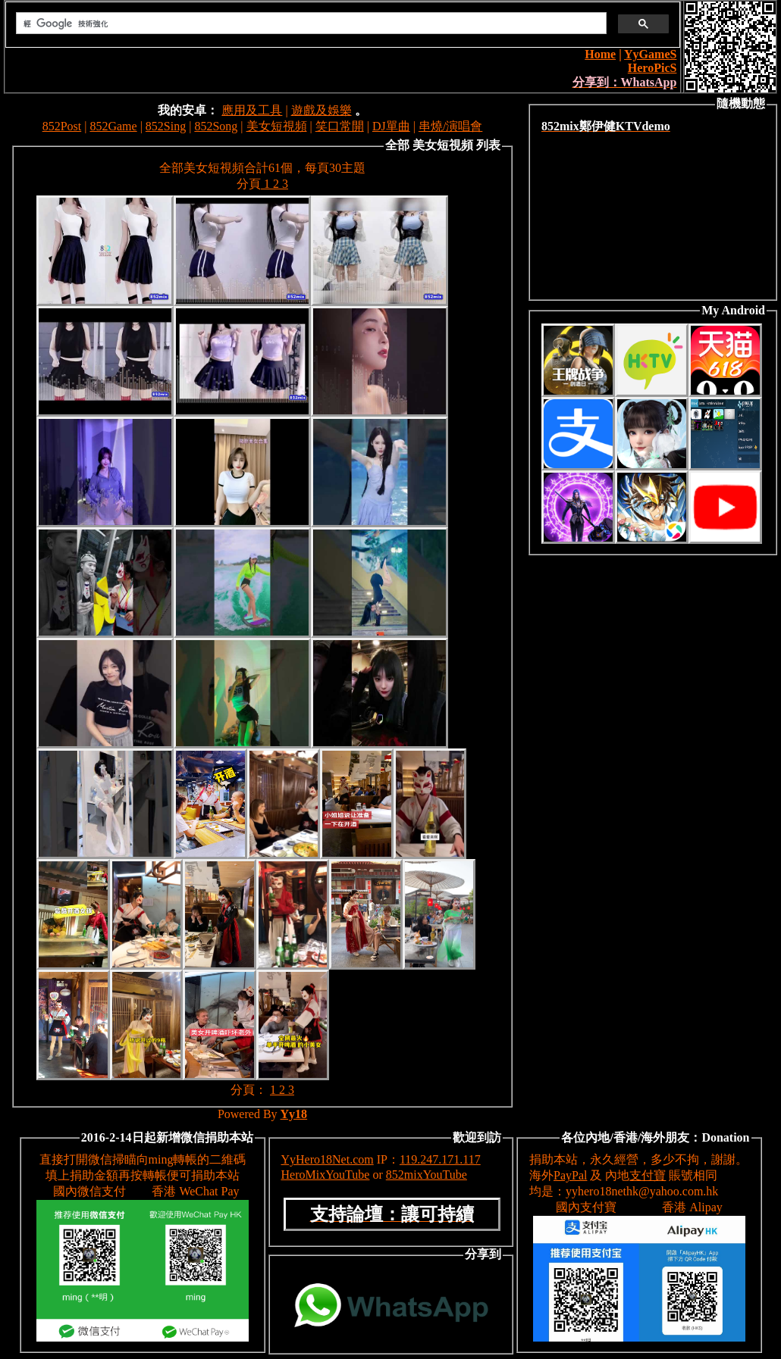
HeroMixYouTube (325, 1174)
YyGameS (650, 54)
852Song (215, 126)
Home (600, 54)
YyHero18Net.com (327, 1159)
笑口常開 (339, 126)
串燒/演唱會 (450, 126)
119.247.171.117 (440, 1159)
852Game (112, 126)
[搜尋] (310, 23)
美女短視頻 (276, 126)
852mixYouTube (426, 1174)
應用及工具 (251, 110)
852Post (62, 126)
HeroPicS (652, 67)
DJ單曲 (391, 126)
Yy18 (294, 1114)
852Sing (166, 126)
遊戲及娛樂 (321, 110)
